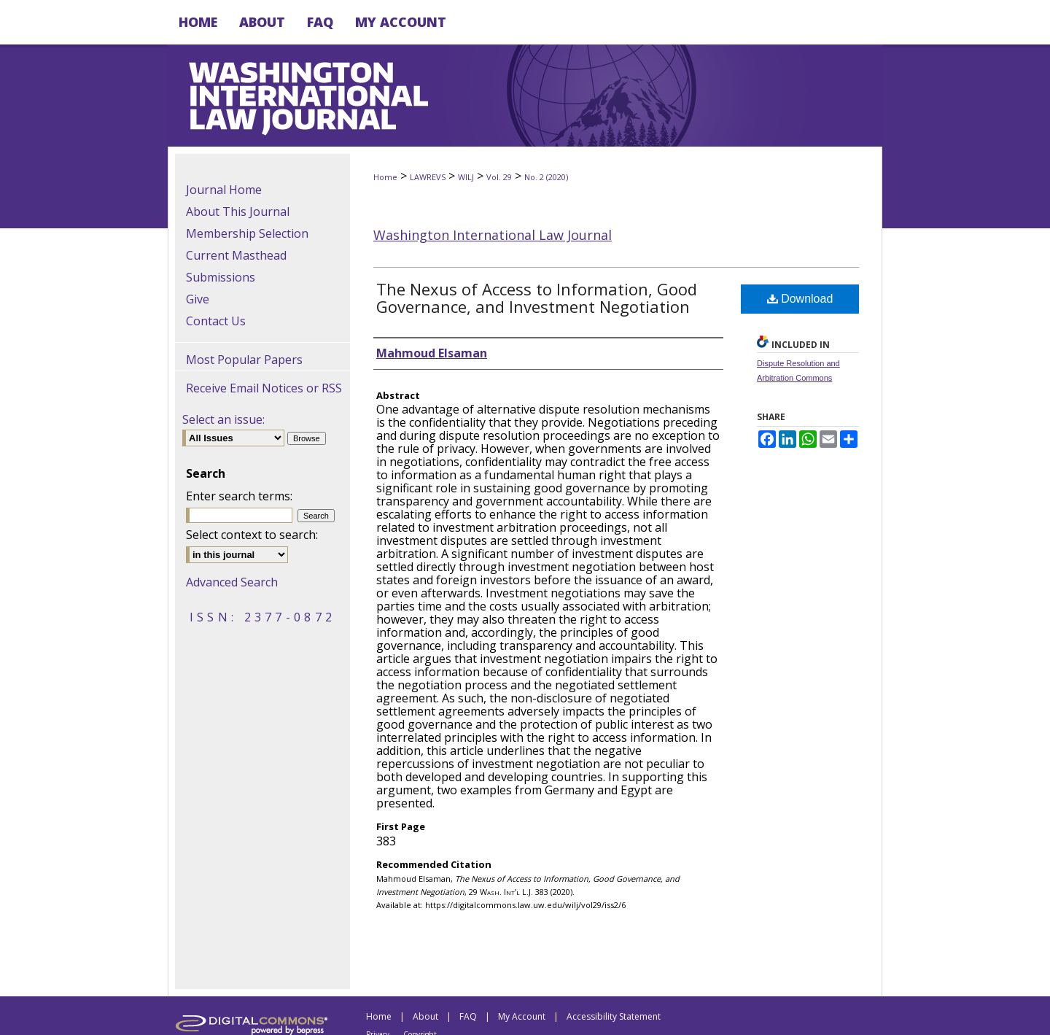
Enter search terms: (239, 496)
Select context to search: (252, 535)
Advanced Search (232, 582)
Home (385, 176)
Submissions (220, 277)
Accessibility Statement (614, 1016)
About (425, 1016)
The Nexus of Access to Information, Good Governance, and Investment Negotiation (536, 297)
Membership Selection (247, 233)
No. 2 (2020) (546, 176)
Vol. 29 (499, 176)
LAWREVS (428, 176)
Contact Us (216, 321)
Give (197, 299)
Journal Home (224, 190)
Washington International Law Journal (492, 235)
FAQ (468, 1016)
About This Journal (237, 211)
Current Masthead (236, 255)
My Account (521, 1016)
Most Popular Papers (244, 360)
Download (800, 298)
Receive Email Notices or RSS (264, 388)
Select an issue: (223, 419)
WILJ (466, 176)
